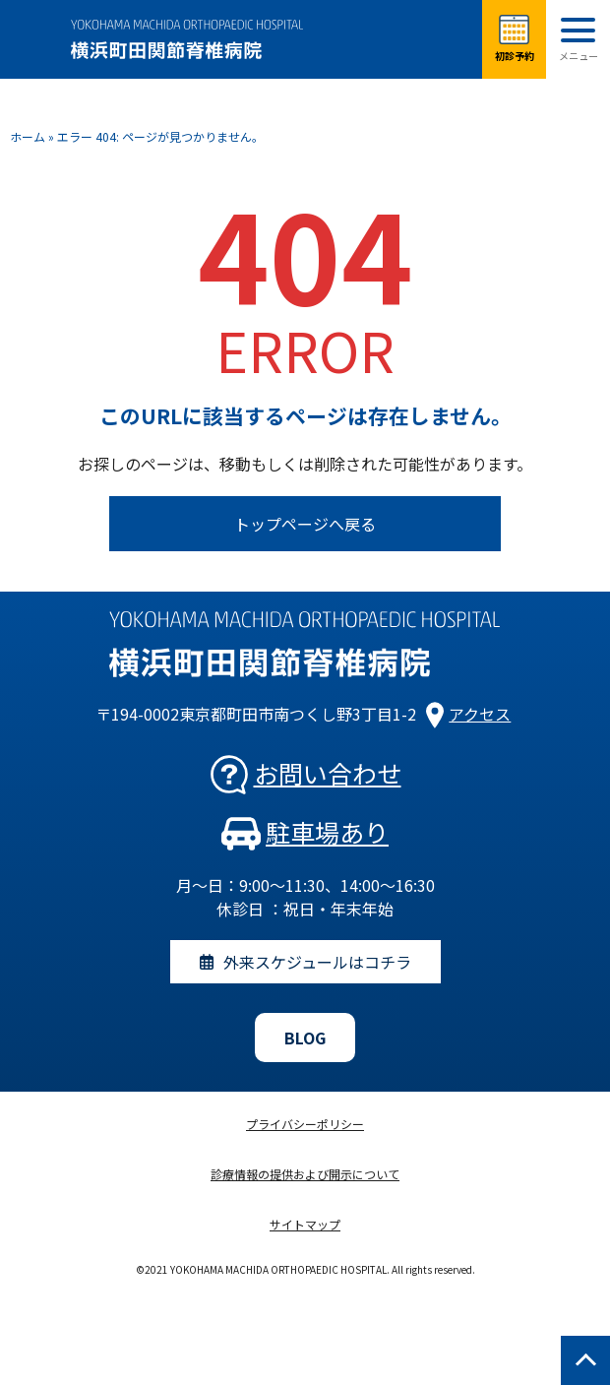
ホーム (27, 136)
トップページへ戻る (305, 523)
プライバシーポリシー (305, 1123)
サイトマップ (305, 1224)
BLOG (305, 1037)
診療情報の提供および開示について (305, 1173)
